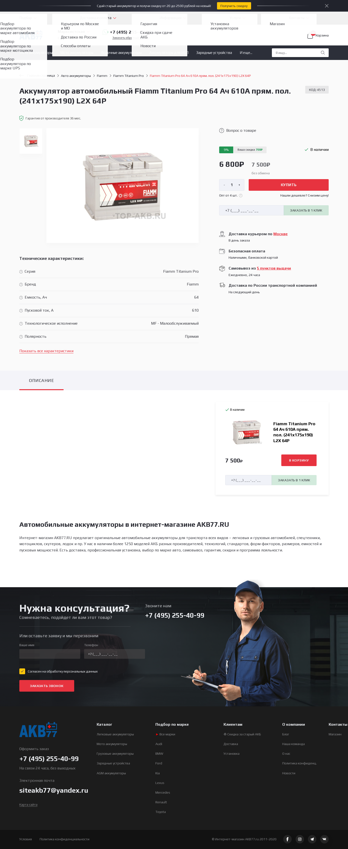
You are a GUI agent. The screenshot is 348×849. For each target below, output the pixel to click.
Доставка (231, 744)
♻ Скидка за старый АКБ (242, 734)
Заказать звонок (46, 686)
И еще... (246, 53)
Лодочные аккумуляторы (121, 53)
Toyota (160, 812)
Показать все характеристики (46, 351)
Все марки (165, 734)
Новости (288, 773)
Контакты (296, 18)
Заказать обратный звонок (131, 37)
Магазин (335, 734)
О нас (286, 753)
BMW (159, 753)
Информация (170, 18)
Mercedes (162, 792)
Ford (158, 763)
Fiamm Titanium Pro (128, 76)
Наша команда (293, 744)
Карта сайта (28, 804)
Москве (280, 234)
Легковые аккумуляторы (115, 734)
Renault (161, 802)
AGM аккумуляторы (111, 773)
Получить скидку (233, 6)
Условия (25, 839)
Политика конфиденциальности (64, 839)
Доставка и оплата (95, 18)
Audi (158, 744)
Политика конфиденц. (299, 763)
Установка (231, 753)
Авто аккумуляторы (36, 53)
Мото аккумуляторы (76, 53)
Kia (157, 773)
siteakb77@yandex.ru (53, 790)
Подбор (25, 18)
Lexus (159, 783)
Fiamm (102, 76)
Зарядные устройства (214, 53)
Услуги (235, 18)
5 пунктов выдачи (274, 268)
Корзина (318, 35)
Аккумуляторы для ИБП (168, 53)
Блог (285, 734)
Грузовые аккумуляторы (115, 753)
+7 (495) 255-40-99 (127, 32)
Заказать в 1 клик (306, 210)
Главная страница (37, 75)
